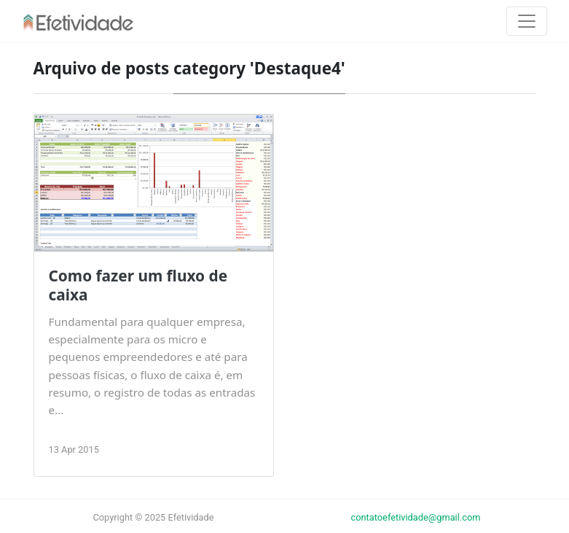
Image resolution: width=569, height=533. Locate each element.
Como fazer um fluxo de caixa (138, 285)
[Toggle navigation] (526, 21)
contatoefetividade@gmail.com (416, 517)
